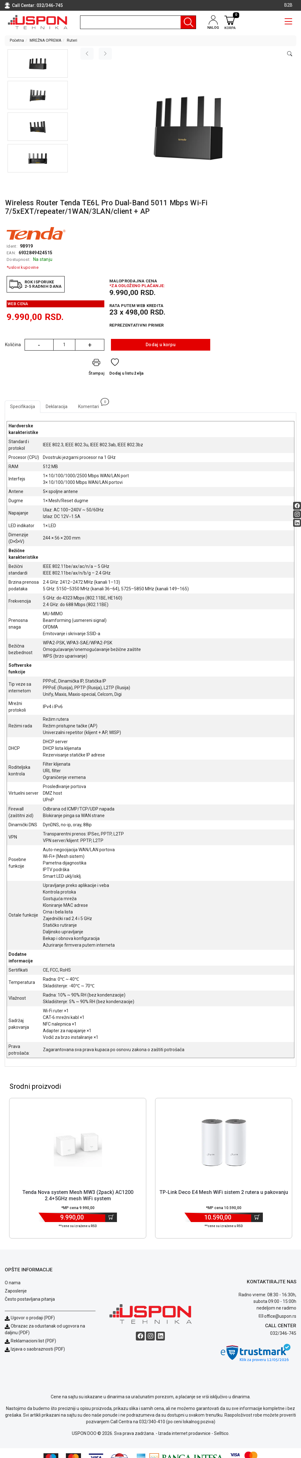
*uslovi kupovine (22, 267)
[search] (138, 22)
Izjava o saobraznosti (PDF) (38, 1349)
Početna (17, 40)
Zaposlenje (16, 1290)
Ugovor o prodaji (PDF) (30, 1317)
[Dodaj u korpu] (111, 1217)
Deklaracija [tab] (56, 406)
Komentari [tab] (91, 405)
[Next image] (105, 54)
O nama (12, 1282)
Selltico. (221, 1433)
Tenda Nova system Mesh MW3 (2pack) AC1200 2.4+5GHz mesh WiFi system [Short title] (77, 1195)
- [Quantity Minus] (39, 345)
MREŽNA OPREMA (45, 40)
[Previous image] (87, 54)
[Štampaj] (96, 368)
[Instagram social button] (297, 514)
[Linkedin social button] (297, 523)
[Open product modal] (289, 54)
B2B (288, 5)
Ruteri (72, 40)
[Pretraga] (188, 22)
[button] (38, 63)
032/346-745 (50, 5)
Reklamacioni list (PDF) (30, 1340)
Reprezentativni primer (136, 325)
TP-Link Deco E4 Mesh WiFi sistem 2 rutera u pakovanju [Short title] (223, 1192)
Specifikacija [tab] (22, 406)
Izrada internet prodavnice (184, 1433)
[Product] (77, 1142)
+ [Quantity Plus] (90, 345)
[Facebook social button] (297, 505)
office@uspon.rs (280, 1316)
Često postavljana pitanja (30, 1299)
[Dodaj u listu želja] (126, 368)
